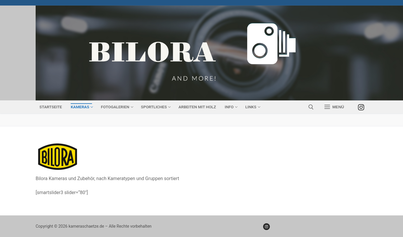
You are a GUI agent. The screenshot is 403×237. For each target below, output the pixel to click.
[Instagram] (361, 107)
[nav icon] (334, 107)
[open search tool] (311, 107)
